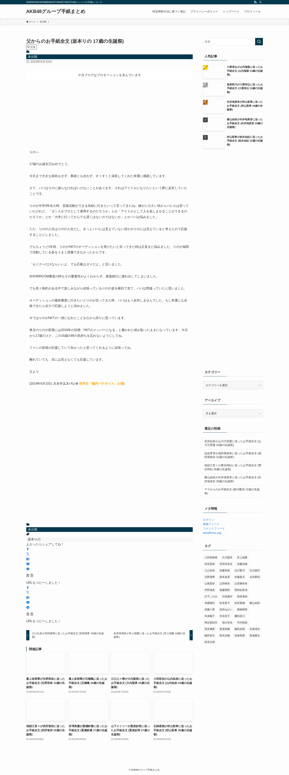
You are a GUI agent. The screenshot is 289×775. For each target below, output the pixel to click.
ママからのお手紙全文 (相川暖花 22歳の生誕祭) (232, 491)
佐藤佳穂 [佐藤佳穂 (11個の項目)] (242, 563)
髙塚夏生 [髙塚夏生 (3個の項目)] (255, 635)
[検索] (260, 2)
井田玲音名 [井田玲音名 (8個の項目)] (226, 563)
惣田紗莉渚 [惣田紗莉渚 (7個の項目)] (241, 589)
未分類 (32, 56)
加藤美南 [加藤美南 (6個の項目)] (225, 570)
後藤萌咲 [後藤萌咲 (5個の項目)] (225, 589)
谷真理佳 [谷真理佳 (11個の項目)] (255, 629)
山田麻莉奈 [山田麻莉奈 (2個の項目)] (241, 583)
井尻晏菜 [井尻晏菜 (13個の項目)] (210, 563)
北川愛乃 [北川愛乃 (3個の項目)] (240, 570)
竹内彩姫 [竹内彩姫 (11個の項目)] (242, 622)
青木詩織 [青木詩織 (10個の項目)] (225, 635)
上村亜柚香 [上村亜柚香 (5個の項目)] (211, 557)
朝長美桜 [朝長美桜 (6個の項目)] (242, 596)
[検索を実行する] (259, 41)
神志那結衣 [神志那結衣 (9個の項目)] (211, 622)
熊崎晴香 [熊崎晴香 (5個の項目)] (242, 609)
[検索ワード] (233, 41)
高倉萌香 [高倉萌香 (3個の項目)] (240, 635)
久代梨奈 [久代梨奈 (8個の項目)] (227, 557)
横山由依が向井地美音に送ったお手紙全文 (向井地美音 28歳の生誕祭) (232, 479)
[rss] (255, 2)
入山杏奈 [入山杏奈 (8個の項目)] (210, 570)
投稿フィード (211, 524)
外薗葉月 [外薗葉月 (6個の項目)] (240, 576)
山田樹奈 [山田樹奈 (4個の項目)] (225, 583)
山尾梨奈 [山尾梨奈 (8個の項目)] (210, 583)
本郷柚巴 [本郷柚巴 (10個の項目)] (210, 603)
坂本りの (34, 539)
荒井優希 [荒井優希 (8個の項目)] (210, 629)
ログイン (208, 519)
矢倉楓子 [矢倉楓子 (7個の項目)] (210, 616)
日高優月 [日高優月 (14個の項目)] (227, 596)
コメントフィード (214, 528)
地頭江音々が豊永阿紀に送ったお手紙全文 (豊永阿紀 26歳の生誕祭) (232, 467)
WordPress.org (212, 532)
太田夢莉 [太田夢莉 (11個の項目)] (255, 576)
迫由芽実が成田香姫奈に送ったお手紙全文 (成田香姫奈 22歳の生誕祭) (232, 455)
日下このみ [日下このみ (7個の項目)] (211, 596)
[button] (27, 549)
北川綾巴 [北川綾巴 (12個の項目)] (255, 570)
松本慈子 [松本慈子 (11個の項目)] (225, 603)
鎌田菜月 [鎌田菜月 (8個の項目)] (210, 635)
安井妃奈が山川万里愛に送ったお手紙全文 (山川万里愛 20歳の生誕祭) (232, 443)
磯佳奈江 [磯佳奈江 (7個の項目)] (240, 616)
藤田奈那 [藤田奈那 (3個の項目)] (240, 629)
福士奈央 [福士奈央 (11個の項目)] (227, 622)
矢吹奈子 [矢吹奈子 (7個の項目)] (225, 616)
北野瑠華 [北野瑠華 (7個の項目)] (210, 576)
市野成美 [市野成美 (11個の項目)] (210, 589)
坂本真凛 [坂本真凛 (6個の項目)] (225, 576)
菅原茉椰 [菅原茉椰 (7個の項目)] (225, 629)
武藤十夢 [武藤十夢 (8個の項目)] (210, 609)
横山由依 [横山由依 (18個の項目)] (255, 603)
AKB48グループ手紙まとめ (56, 11)
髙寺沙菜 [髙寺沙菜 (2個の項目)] (210, 642)
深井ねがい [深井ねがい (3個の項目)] (226, 609)
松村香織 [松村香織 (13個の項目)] (240, 603)
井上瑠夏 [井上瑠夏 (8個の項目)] (242, 557)
